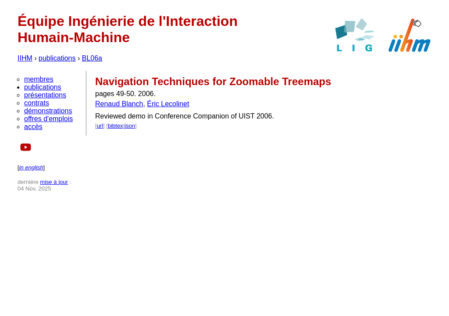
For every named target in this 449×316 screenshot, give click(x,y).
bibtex (115, 125)
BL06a (92, 58)
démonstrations (48, 111)
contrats (36, 103)
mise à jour (54, 182)
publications (57, 58)
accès (33, 126)
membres (38, 79)
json (130, 125)
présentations (45, 95)
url (100, 125)
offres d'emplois (48, 118)
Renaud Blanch (119, 104)
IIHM (25, 58)
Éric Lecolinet (168, 104)
